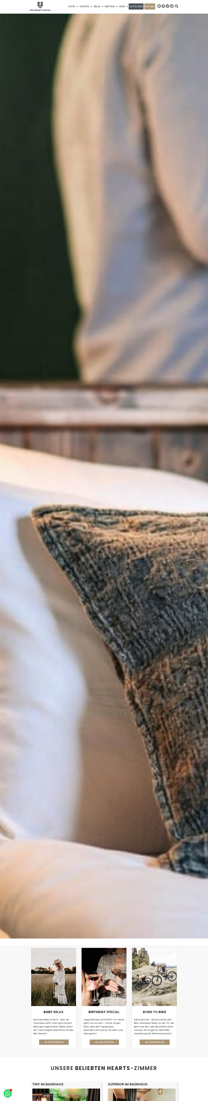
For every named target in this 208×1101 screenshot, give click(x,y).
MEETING (111, 6)
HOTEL (73, 6)
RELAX (98, 6)
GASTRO (86, 6)
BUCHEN (149, 6)
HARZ (123, 6)
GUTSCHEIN (136, 6)
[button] (8, 1093)
